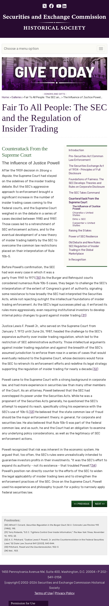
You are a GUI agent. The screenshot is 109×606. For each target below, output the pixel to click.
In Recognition (77, 259)
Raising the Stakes (80, 230)
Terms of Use (43, 593)
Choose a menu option (21, 49)
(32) (95, 369)
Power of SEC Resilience (83, 236)
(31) (83, 315)
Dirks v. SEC (79, 219)
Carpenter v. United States (84, 224)
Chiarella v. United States (83, 214)
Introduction (76, 150)
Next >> (100, 503)
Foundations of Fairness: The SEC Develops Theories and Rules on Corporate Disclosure (87, 183)
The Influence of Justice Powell (86, 207)
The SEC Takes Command (84, 192)
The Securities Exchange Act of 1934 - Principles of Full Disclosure (86, 169)
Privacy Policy (65, 593)
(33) (31, 412)
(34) (93, 465)
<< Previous (81, 503)
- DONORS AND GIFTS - (55, 94)
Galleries (16, 97)
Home (5, 97)
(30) (38, 278)
